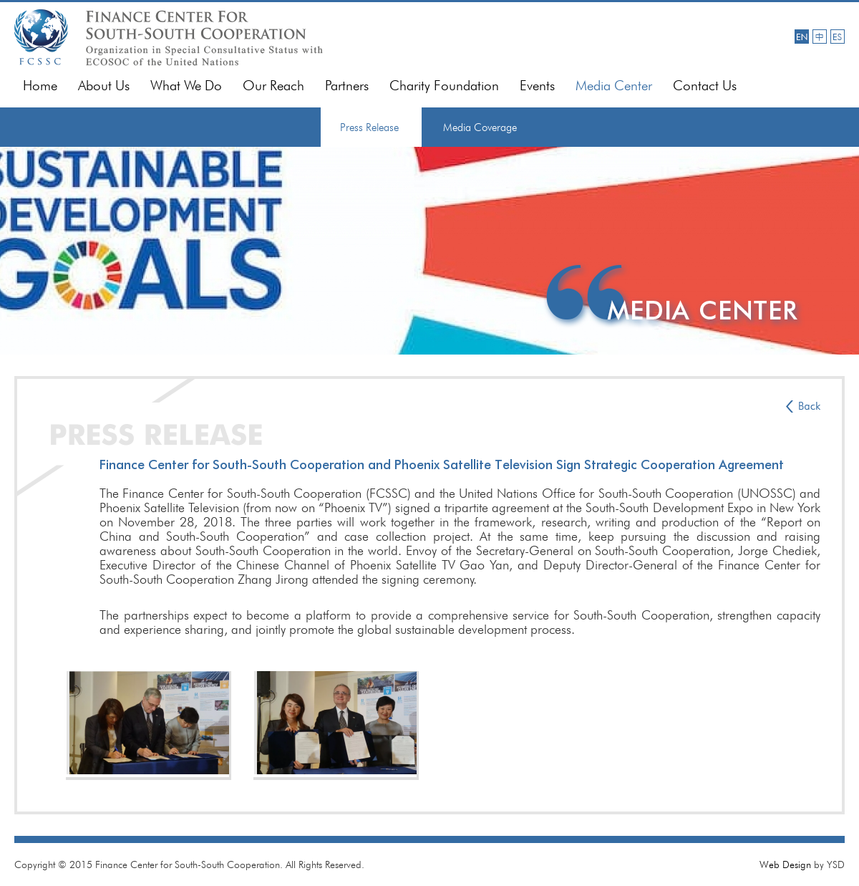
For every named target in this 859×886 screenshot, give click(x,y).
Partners (347, 85)
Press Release (369, 127)
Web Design (785, 864)
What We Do (186, 85)
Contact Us (705, 85)
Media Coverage (480, 127)
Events (537, 85)
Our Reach (273, 85)
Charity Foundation (444, 85)
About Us (104, 85)
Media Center (614, 85)
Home (40, 85)
